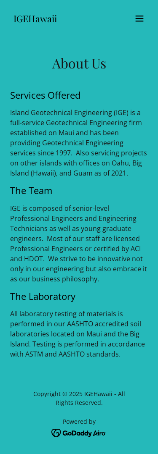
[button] (139, 18)
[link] (35, 19)
